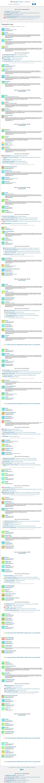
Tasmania (7, 108)
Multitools (6, 524)
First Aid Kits (9, 687)
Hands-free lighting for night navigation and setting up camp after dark (29, 527)
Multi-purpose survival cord (15, 11)
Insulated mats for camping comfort (17, 461)
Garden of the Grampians (10, 593)
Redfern (6, 349)
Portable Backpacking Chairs (12, 16)
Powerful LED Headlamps (10, 527)
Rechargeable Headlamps (9, 54)
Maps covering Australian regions (17, 487)
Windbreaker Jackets (11, 775)
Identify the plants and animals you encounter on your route (30, 578)
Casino (6, 742)
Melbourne (7, 129)
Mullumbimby (8, 565)
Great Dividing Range (9, 231)
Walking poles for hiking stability (18, 605)
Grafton (6, 397)
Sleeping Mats (6, 461)
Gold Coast (7, 181)
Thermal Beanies (9, 575)
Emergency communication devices (22, 780)
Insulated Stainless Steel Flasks (11, 371)
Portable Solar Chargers (8, 459)
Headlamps (5, 436)
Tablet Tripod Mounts (11, 310)
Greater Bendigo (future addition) (12, 597)
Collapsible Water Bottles (9, 458)
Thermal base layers (13, 490)
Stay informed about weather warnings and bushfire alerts (30, 777)
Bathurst (7, 531)
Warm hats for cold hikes (18, 575)
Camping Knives (7, 159)
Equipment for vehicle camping (20, 690)
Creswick (7, 662)
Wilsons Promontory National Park (12, 268)
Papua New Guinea (9, 364)
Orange (6, 291)
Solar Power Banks (8, 375)
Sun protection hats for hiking (19, 254)
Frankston (7, 301)
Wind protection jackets (21, 775)
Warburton (7, 703)
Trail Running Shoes (10, 312)
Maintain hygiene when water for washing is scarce (26, 313)
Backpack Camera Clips (9, 373)
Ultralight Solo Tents (10, 603)
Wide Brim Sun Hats (8, 526)
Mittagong (7, 750)
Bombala (7, 723)
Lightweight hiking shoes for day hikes (19, 781)
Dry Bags (5, 429)
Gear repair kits (16, 376)
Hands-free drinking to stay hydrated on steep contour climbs (28, 17)
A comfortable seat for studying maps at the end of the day (30, 16)
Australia (6, 33)
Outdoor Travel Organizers (9, 216)
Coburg (6, 444)
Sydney (6, 32)
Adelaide (7, 102)
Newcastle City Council (10, 297)
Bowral (6, 320)
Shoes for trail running (20, 312)
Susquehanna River (9, 448)
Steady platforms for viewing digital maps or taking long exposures (28, 310)
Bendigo (7, 210)
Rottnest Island (8, 452)
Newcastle (7, 177)
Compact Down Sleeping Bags (10, 217)
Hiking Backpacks (7, 155)
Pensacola (7, 380)
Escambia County (15, 381)
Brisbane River (8, 535)
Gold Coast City (8, 641)
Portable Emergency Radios (12, 13)
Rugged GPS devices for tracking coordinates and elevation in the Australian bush (28, 61)
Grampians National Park (10, 666)
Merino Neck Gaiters (8, 463)
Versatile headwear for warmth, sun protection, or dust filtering (24, 463)
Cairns (6, 284)
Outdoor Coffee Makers (10, 608)
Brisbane (7, 64)
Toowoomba (7, 420)
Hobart (6, 360)
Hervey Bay (7, 569)
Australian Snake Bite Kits (9, 489)
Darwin (6, 242)
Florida (11, 381)
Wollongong (7, 440)
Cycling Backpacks (10, 316)
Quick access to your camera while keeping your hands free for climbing (28, 373)
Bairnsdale (7, 672)
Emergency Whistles (10, 580)
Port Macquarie (8, 416)
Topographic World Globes (12, 692)
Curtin (6, 473)
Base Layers (6, 490)
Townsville (7, 541)
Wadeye (6, 481)
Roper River (7, 589)
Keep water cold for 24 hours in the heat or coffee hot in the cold (31, 371)
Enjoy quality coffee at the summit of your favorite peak (26, 608)
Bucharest (7, 264)
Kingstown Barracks (18, 453)
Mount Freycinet (8, 618)
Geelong (7, 238)
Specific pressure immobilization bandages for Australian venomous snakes (29, 489)
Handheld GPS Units (8, 61)
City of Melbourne (9, 39)
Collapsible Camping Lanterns (11, 521)
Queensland (10, 65)
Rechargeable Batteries (11, 315)
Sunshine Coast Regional (16, 171)
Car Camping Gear (10, 690)
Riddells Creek (8, 561)
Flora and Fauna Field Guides (12, 578)
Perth (6, 95)
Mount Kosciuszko (9, 328)
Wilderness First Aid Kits (10, 252)
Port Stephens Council (10, 679)
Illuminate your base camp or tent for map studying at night (29, 521)
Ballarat (6, 199)
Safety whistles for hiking (20, 580)
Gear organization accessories (21, 216)
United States (7, 381)
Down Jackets (6, 58)
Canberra (7, 136)
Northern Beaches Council (10, 650)
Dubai (13, 29)
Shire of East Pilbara (9, 637)
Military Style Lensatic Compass (10, 157)
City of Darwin (10, 243)
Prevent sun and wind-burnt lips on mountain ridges (20, 370)
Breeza (6, 477)
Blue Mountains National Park (11, 695)
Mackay (6, 408)
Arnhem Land (8, 707)
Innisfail (6, 719)
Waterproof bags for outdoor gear (14, 429)
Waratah (13, 623)
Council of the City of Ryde (10, 755)
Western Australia (11, 96)
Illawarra (7, 557)
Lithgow (7, 515)
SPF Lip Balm (7, 370)
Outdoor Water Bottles (8, 163)
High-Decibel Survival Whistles (10, 221)
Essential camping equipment (18, 14)
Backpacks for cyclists (18, 522)
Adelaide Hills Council (9, 546)
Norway (6, 228)
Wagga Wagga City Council (10, 746)
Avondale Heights (8, 645)
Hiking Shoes (9, 781)
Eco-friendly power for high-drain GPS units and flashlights (28, 315)
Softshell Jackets (10, 685)
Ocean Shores (8, 699)
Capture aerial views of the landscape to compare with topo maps (28, 251)
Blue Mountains (8, 501)
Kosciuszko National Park (10, 412)
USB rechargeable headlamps (22, 54)
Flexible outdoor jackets (19, 685)
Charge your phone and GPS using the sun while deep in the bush (24, 375)
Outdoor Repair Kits (8, 376)
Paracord (7, 11)
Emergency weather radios (16, 59)
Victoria (9, 40)
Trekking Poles (8, 605)
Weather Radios (7, 59)
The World (7, 28)
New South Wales (11, 33)
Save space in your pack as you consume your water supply (26, 458)
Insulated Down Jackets (10, 248)
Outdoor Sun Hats (8, 254)
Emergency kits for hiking (17, 687)
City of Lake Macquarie (10, 585)
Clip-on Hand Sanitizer (11, 313)
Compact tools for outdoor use (14, 524)
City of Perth (16, 96)
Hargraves (7, 497)
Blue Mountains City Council (11, 166)
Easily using (22, 344)
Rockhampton (8, 324)
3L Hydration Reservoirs (11, 17)
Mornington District (9, 731)
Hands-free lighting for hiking (14, 436)
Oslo (6, 227)
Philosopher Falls (8, 622)
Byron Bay (7, 353)
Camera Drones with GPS (10, 251)
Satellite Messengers (11, 780)
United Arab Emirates (8, 29)
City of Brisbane (8, 258)
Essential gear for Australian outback (21, 56)
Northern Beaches (9, 273)
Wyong (6, 626)
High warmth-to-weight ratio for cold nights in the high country (28, 248)
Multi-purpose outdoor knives (16, 159)
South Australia (10, 103)
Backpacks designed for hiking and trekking (19, 155)
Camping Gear (8, 14)
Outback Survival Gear (8, 56)
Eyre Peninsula (8, 469)
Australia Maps (6, 487)
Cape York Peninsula (9, 508)
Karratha (7, 727)
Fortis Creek (7, 614)
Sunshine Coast (8, 170)
